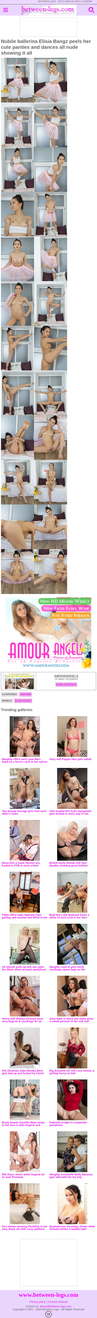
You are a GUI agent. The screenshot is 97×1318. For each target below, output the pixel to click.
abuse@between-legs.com (55, 1306)
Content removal (58, 1301)
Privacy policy (38, 1301)
